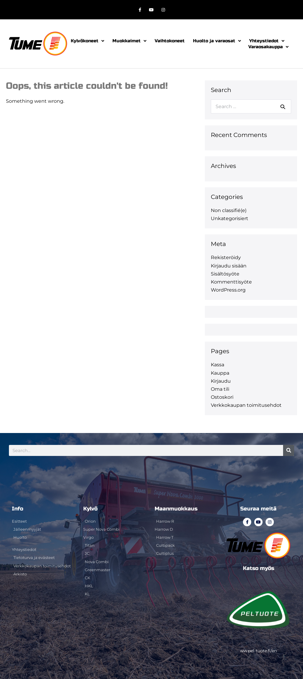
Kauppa (220, 373)
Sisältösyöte (225, 274)
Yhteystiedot (266, 41)
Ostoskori (222, 397)
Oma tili (220, 389)
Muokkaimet (129, 41)
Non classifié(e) (229, 210)
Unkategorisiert (229, 218)
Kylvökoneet (87, 41)
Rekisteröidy (226, 257)
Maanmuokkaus (176, 508)
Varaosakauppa (268, 47)
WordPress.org (228, 290)
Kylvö (90, 508)
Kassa (217, 364)
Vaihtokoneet (170, 40)
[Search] (288, 450)
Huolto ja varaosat (217, 41)
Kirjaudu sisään (229, 266)
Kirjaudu (221, 381)
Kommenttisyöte (231, 282)
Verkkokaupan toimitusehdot (246, 405)
